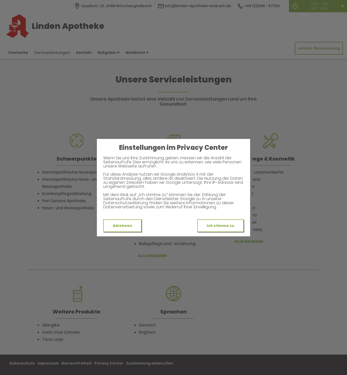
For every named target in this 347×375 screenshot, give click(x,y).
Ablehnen (122, 225)
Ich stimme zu (220, 225)
